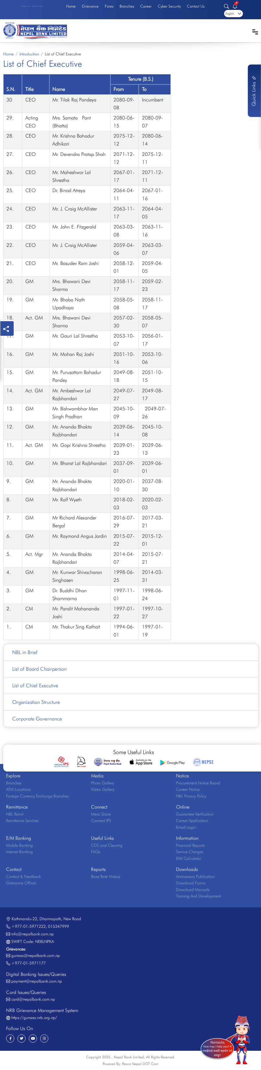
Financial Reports (190, 845)
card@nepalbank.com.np (33, 999)
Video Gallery (102, 789)
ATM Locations (18, 789)
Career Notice (188, 789)
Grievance (90, 6)
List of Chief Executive (35, 685)
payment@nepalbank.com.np (36, 981)
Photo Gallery (102, 783)
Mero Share (101, 814)
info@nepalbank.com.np (32, 934)
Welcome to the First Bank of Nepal (31, 6)
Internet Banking (19, 851)
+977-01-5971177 (28, 963)
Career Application (192, 820)
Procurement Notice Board (198, 783)
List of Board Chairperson (39, 669)
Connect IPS (101, 820)
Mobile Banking (19, 845)
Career (146, 6)
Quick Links (254, 90)
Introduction (29, 54)
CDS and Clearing (106, 845)
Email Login (186, 827)
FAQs (95, 851)
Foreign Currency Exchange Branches (37, 796)
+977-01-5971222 (28, 926)
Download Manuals (192, 889)
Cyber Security (169, 6)
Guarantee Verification (195, 814)
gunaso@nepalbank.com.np (35, 955)
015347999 (58, 926)
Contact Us (196, 6)
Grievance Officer (21, 883)
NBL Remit (14, 814)
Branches (127, 6)
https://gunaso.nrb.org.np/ (34, 1017)
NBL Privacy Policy (191, 796)
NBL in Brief (25, 652)
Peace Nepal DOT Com (140, 1064)
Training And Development (198, 896)
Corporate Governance (37, 719)
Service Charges (189, 851)
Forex (109, 6)
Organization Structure (36, 702)
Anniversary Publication (195, 876)
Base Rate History (105, 876)
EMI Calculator (188, 858)
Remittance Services (22, 820)
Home (71, 6)
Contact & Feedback (23, 876)
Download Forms (190, 883)
